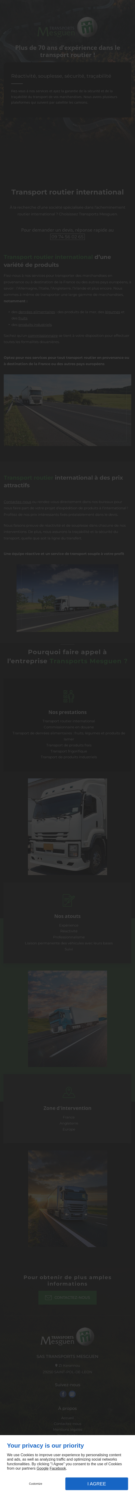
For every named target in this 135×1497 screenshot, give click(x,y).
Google (43, 1468)
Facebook (58, 1468)
